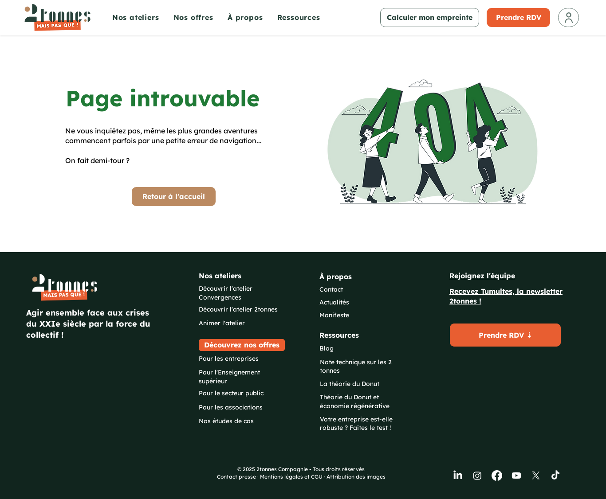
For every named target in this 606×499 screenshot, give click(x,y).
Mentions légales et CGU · (293, 476)
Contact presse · (238, 476)
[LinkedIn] (458, 475)
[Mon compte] (568, 17)
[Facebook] (497, 475)
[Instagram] (477, 475)
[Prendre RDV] (518, 17)
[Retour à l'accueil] (174, 196)
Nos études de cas (226, 421)
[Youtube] (516, 475)
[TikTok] (555, 475)
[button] (140, 17)
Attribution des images (356, 476)
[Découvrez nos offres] (242, 345)
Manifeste (334, 315)
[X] (536, 475)
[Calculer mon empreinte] (429, 17)
